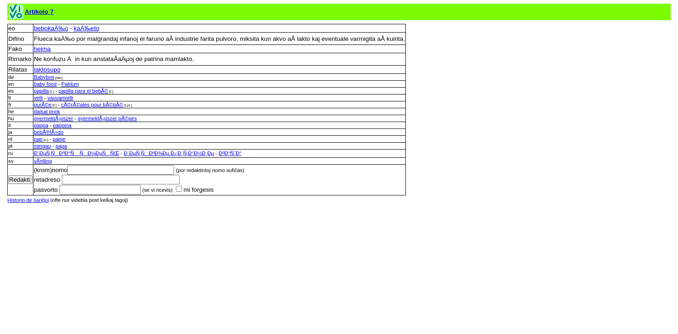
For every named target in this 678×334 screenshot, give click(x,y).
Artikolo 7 (39, 11)
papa (61, 146)
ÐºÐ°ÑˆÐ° (230, 153)
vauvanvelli (60, 97)
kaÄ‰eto (86, 28)
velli (38, 97)
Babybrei (44, 77)
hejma (42, 48)
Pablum (70, 84)
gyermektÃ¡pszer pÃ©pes (107, 118)
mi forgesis (194, 189)
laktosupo (47, 69)
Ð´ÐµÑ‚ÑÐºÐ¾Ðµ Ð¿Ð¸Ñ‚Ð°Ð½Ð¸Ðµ (169, 153)
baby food (45, 84)
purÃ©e (43, 104)
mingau (42, 146)
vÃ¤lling (43, 161)
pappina (62, 125)
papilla (41, 91)
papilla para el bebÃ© (84, 91)
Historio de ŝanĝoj (28, 200)
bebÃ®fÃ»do (48, 132)
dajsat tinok (47, 111)
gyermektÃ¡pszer (53, 118)
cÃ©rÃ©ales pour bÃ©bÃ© (92, 104)
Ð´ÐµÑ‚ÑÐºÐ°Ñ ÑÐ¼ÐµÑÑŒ (76, 153)
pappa (41, 125)
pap (38, 139)
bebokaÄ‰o (51, 28)
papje (59, 139)
